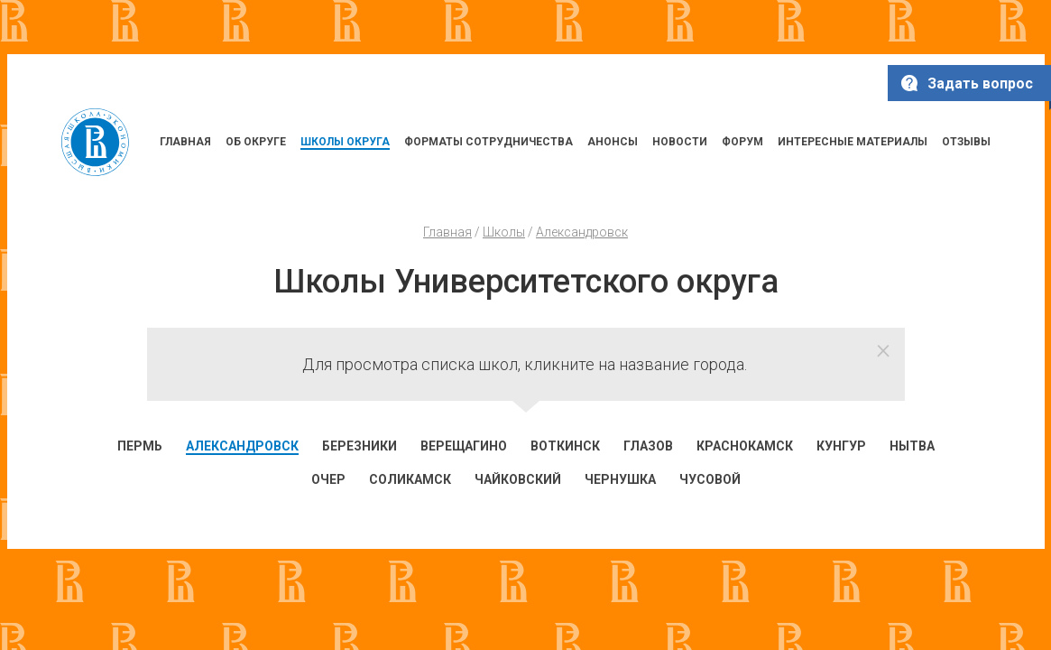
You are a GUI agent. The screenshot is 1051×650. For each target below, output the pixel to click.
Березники (359, 446)
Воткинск (565, 446)
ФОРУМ (742, 141)
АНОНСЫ (612, 141)
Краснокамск (744, 446)
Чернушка (620, 479)
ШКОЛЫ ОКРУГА (345, 141)
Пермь (139, 446)
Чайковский (518, 479)
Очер (328, 479)
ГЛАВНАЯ (185, 141)
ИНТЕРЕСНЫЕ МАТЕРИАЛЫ (852, 141)
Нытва (912, 446)
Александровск (582, 232)
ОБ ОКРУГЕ (256, 141)
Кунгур (841, 446)
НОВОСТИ (679, 141)
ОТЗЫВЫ (966, 141)
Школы (504, 232)
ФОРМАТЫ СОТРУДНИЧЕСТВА (488, 141)
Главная (447, 232)
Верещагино (463, 446)
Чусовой (710, 479)
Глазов (648, 446)
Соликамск (410, 479)
